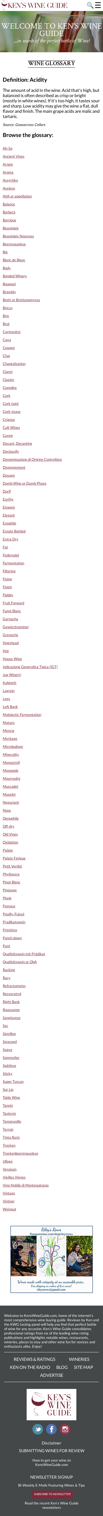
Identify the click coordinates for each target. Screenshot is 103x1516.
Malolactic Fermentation (22, 714)
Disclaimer (51, 1442)
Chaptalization (14, 363)
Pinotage (10, 890)
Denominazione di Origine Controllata (32, 459)
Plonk (7, 898)
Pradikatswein (14, 922)
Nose (7, 810)
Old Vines (10, 834)
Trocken (9, 1145)
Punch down (12, 938)
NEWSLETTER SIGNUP (51, 1476)
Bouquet (9, 284)
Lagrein (9, 690)
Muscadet (10, 786)
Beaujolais (11, 228)
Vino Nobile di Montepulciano (26, 1185)
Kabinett (9, 682)
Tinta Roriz (11, 1137)
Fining (7, 579)
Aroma (8, 172)
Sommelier (11, 1057)
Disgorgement (14, 467)
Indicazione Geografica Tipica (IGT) (30, 666)
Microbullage (13, 746)
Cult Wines (11, 427)
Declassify (11, 451)
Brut (6, 324)
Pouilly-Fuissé (13, 914)
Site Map (83, 1367)
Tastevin (9, 1113)
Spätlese (9, 1065)
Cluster (8, 379)
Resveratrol (12, 994)
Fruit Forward (13, 603)
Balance (9, 204)
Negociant (11, 802)
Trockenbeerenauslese (20, 1153)
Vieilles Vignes (14, 1177)
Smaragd (10, 1041)
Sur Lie (8, 1089)
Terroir (8, 1129)
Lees (6, 698)
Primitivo (10, 930)
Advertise (51, 1375)
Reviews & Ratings (34, 1359)
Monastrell (11, 762)
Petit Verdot (12, 866)
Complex (10, 387)
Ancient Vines (13, 156)
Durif (7, 491)
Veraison (9, 1169)
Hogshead (11, 643)
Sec (5, 1025)
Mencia (8, 730)
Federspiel (11, 555)
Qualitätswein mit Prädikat (24, 954)
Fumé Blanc (12, 611)
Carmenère (12, 331)
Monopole (10, 770)
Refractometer (14, 986)
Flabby (8, 595)
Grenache (10, 635)
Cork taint (11, 403)
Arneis (8, 164)
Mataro (9, 722)
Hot (6, 651)
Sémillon (9, 1033)
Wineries (79, 1359)
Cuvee (8, 435)
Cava (7, 339)
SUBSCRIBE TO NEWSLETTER (52, 1494)
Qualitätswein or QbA (20, 962)
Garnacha (10, 619)
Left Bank (10, 706)
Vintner (9, 1201)
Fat (5, 547)
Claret (8, 371)
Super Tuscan (13, 1081)
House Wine (12, 659)
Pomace (9, 906)
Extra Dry (10, 539)
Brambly (9, 292)
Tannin (8, 1105)
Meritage (10, 738)
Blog (62, 1367)
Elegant (9, 515)
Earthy (8, 499)
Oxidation (10, 842)
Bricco (7, 308)
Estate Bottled (14, 531)
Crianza (9, 419)
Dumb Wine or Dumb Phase (24, 483)
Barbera (9, 212)
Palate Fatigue (14, 858)
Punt (6, 946)
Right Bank (11, 1001)
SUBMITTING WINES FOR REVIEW (51, 1450)
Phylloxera (11, 874)
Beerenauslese (14, 244)
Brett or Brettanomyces (21, 300)
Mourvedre (11, 778)
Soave (7, 1049)
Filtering (9, 571)
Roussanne (11, 1009)
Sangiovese (12, 1017)
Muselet (9, 794)
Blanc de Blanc (14, 260)
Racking (9, 970)
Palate (8, 850)
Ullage (8, 1161)
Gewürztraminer (16, 627)
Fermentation (13, 563)
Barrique (9, 220)
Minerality (11, 754)
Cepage (9, 347)
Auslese (9, 188)
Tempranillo (12, 1121)
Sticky (7, 1073)
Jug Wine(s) (12, 674)
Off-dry (8, 826)
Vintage (9, 1193)
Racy (6, 978)
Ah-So (7, 148)
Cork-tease (12, 411)
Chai (6, 355)
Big (5, 252)
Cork (6, 395)
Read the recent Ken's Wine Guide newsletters (52, 1505)
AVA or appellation (17, 196)
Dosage (9, 475)
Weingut (9, 1209)
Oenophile (11, 818)
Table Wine (11, 1097)
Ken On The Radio (30, 1367)
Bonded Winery (15, 276)
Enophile (9, 523)
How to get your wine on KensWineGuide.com (51, 1462)
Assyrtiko (10, 180)
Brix (6, 316)
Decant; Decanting (17, 443)
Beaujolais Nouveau (18, 236)
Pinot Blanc (11, 882)
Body (7, 268)
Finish (7, 587)
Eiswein (9, 507)
